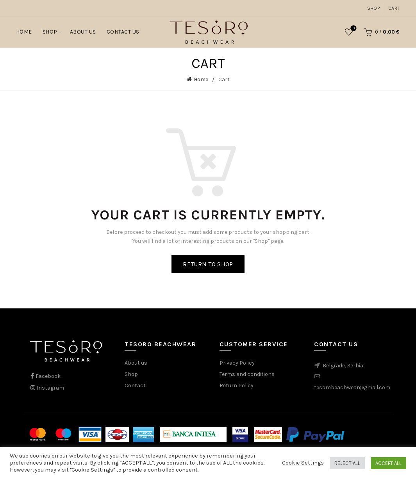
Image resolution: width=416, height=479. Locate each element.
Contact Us (123, 31)
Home (24, 31)
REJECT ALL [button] (347, 463)
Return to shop (208, 264)
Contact (135, 385)
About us (136, 363)
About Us (83, 31)
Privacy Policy (237, 363)
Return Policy (237, 385)
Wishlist (353, 28)
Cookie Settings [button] (303, 462)
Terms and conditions (247, 374)
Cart (394, 8)
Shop (373, 8)
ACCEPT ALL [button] (388, 463)
